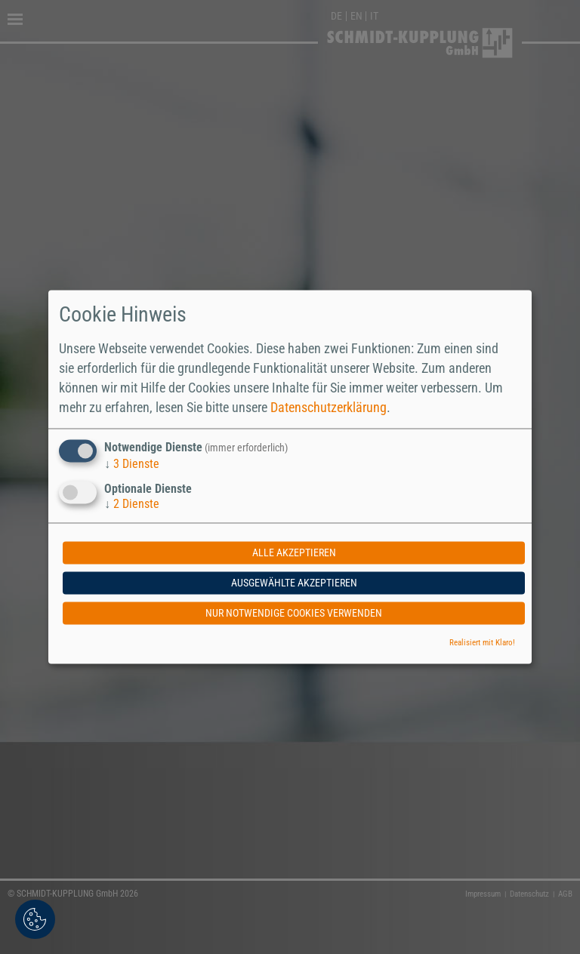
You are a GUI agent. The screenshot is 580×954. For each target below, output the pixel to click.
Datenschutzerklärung (328, 407)
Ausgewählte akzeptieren (294, 583)
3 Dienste (131, 464)
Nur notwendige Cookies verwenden (293, 614)
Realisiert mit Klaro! (482, 643)
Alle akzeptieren (294, 553)
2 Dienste (131, 504)
